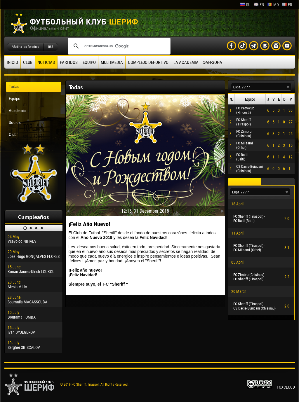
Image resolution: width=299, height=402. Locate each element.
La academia (186, 62)
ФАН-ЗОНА (212, 62)
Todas (14, 86)
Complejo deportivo (148, 62)
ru (245, 4)
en (258, 4)
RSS (50, 47)
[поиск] (118, 46)
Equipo (89, 62)
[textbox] (258, 87)
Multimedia (112, 62)
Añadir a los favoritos (25, 47)
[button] (288, 87)
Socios (15, 122)
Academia (17, 110)
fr (287, 4)
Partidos (69, 62)
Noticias (46, 62)
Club (27, 62)
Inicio (12, 62)
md (273, 4)
